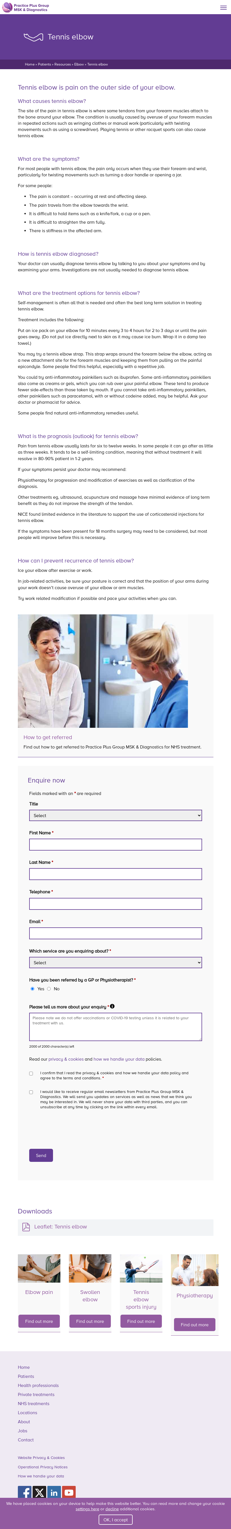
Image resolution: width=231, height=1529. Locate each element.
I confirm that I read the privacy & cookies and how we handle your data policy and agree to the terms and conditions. (114, 1075)
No (57, 988)
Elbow (79, 64)
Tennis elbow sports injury (141, 1299)
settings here (87, 1508)
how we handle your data (119, 1058)
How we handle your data (41, 1476)
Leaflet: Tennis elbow (60, 1226)
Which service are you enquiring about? (70, 950)
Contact (26, 1439)
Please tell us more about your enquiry (72, 1006)
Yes (40, 988)
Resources (62, 64)
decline (112, 1508)
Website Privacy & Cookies (41, 1457)
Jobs (22, 1430)
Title (33, 803)
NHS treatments (33, 1403)
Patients (44, 64)
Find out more (39, 1321)
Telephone (41, 891)
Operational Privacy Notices (43, 1467)
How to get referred (48, 737)
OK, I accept (115, 1519)
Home (30, 64)
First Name (41, 832)
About (24, 1421)
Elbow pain (39, 1292)
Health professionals (38, 1385)
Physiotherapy (195, 1295)
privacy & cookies (66, 1058)
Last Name (41, 862)
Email (36, 921)
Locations (27, 1412)
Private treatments (36, 1394)
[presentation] (72, 1129)
